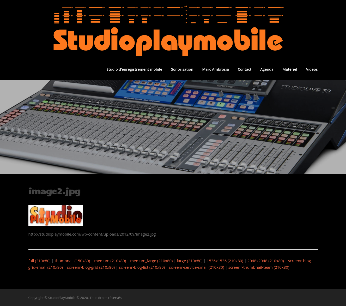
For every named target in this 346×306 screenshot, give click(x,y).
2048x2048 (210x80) (265, 260)
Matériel (289, 69)
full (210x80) (39, 260)
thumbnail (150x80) (72, 260)
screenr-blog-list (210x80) (142, 267)
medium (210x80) (110, 260)
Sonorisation (182, 69)
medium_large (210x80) (151, 260)
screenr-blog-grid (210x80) (91, 267)
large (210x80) (189, 260)
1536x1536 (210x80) (225, 260)
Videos (312, 69)
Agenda (267, 69)
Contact (244, 69)
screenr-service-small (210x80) (196, 267)
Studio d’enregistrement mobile (134, 69)
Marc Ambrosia (215, 69)
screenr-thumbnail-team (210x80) (258, 267)
